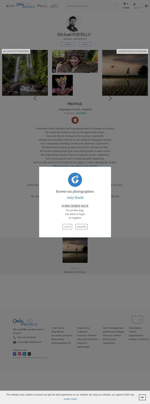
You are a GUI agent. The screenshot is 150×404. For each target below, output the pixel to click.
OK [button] (142, 397)
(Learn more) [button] (70, 399)
